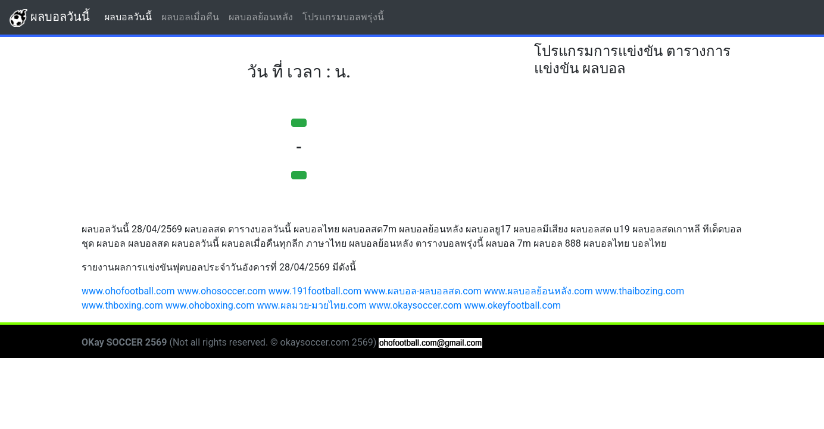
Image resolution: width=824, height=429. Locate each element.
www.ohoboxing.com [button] (210, 305)
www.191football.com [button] (315, 291)
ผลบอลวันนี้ (50, 18)
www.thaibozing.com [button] (639, 291)
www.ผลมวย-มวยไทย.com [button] (312, 305)
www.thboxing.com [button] (122, 305)
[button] (299, 123)
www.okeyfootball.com (512, 305)
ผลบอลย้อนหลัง (263, 16)
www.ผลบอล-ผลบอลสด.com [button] (423, 291)
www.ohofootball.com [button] (128, 291)
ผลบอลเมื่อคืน (192, 16)
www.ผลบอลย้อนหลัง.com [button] (538, 291)
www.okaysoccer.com (415, 305)
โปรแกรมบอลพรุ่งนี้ (345, 16)
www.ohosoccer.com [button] (221, 291)
